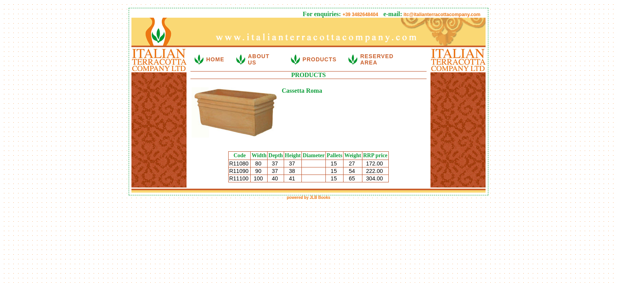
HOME (215, 59)
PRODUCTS (320, 59)
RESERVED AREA (376, 59)
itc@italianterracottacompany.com (441, 14)
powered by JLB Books (309, 197)
